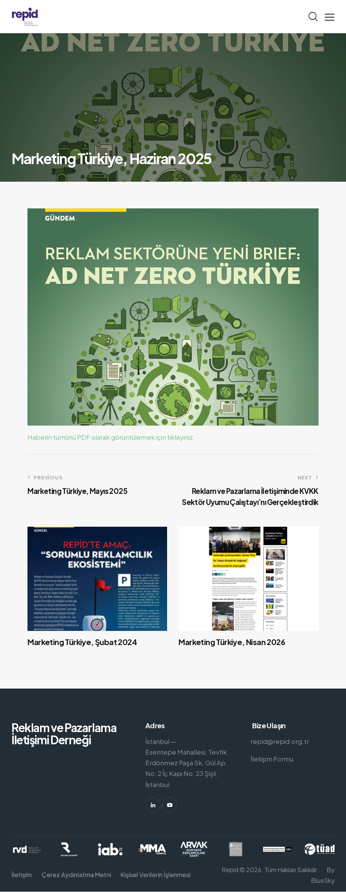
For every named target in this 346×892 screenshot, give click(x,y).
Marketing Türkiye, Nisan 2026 (232, 642)
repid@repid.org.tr (280, 741)
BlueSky (323, 880)
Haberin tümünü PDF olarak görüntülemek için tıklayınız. (111, 437)
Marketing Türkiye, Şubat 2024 (82, 642)
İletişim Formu (272, 759)
